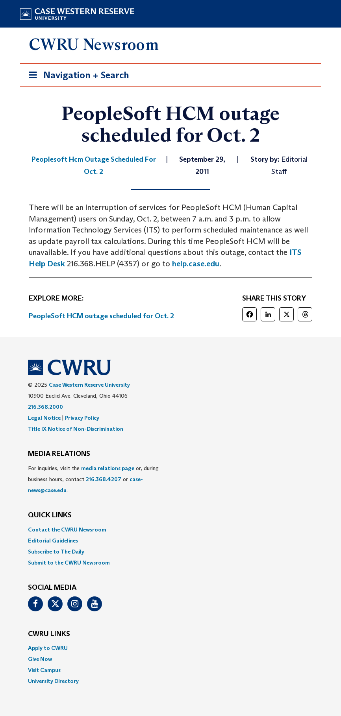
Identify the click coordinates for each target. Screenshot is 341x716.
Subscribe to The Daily (56, 551)
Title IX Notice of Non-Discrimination (75, 428)
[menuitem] (170, 529)
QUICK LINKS (50, 515)
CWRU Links (49, 634)
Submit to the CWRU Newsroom (69, 562)
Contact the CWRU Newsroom (67, 529)
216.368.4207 (103, 479)
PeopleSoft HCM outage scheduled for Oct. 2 (101, 316)
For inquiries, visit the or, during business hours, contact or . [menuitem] (93, 479)
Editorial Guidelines (53, 540)
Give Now (40, 658)
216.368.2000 (45, 406)
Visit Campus (44, 670)
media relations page (107, 468)
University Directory (53, 681)
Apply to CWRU (48, 647)
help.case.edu (195, 263)
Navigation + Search (76, 76)
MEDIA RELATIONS (59, 454)
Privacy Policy (82, 417)
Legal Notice (44, 417)
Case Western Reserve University (89, 384)
